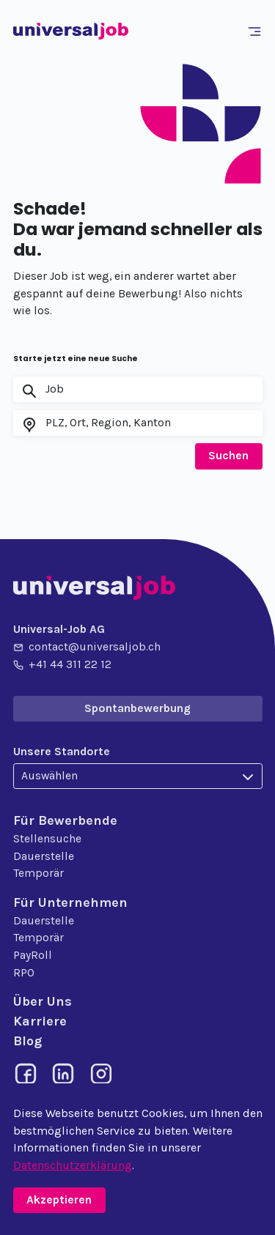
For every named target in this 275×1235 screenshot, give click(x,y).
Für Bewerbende (65, 820)
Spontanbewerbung (137, 708)
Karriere (40, 1021)
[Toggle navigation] (256, 31)
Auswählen (49, 775)
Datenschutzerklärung (72, 1165)
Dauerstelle (43, 856)
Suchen (228, 455)
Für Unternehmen (70, 902)
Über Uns (42, 1001)
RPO (23, 972)
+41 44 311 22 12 (62, 665)
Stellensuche (47, 838)
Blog (27, 1041)
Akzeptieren (59, 1199)
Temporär (38, 873)
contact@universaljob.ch (87, 647)
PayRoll (32, 955)
